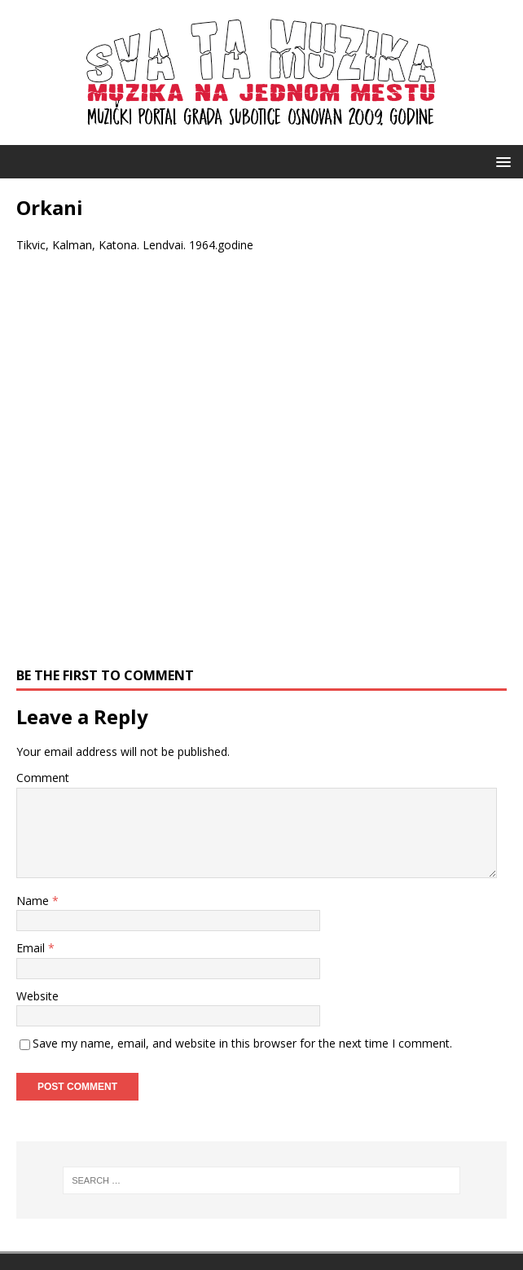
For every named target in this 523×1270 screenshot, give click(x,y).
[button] (500, 161)
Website (37, 996)
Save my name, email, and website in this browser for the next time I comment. (242, 1043)
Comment (42, 777)
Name (34, 900)
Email (32, 948)
